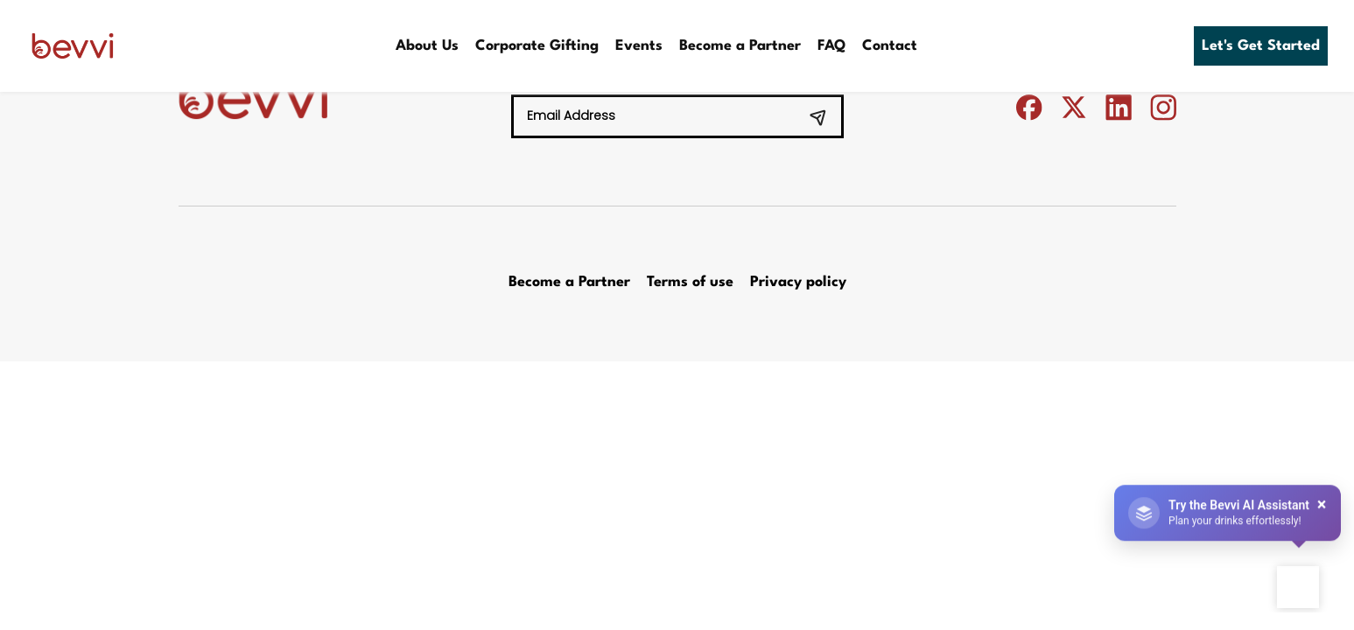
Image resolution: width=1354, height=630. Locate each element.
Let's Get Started (1261, 45)
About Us (427, 45)
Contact (889, 45)
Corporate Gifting (537, 45)
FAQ (831, 45)
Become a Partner (740, 45)
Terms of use (690, 282)
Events (639, 45)
